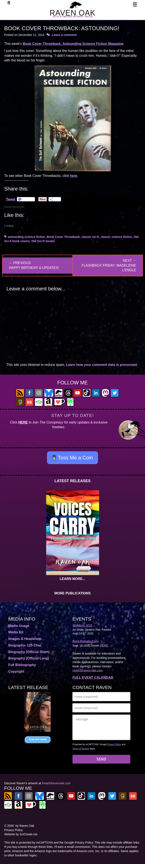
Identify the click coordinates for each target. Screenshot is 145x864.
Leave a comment (64, 35)
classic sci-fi (90, 237)
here (73, 176)
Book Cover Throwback (63, 237)
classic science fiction (116, 237)
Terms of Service (80, 748)
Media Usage (18, 626)
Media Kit (15, 632)
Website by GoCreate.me (20, 834)
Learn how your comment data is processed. (102, 365)
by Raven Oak (24, 825)
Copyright (16, 671)
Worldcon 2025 (82, 625)
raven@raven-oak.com (87, 670)
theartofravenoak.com (56, 783)
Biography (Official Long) (28, 658)
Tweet (10, 199)
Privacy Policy (114, 744)
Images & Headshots (24, 639)
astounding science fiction (26, 237)
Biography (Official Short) (29, 652)
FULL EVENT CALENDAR (92, 677)
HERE (23, 422)
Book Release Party (85, 641)
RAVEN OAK (72, 13)
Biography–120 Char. (25, 645)
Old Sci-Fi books (43, 241)
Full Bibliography (22, 665)
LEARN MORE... (72, 579)
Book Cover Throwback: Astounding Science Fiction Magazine (73, 43)
